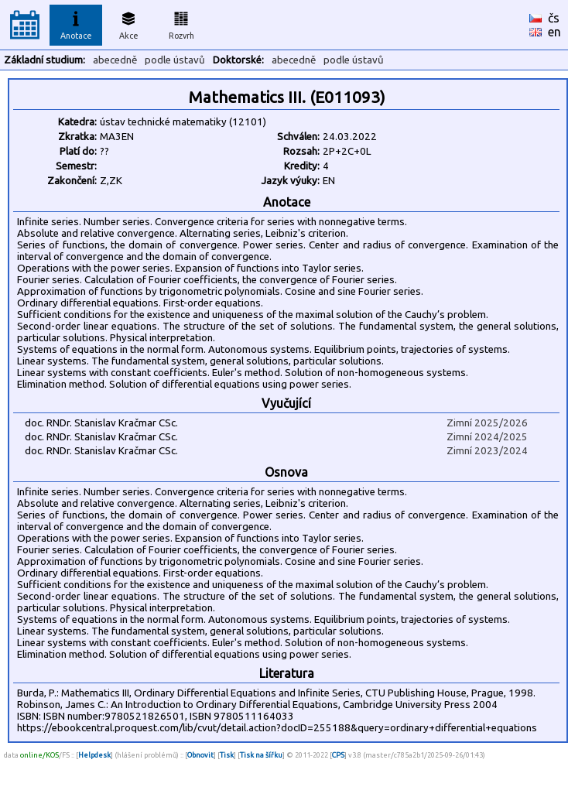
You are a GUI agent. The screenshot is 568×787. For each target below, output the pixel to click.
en (554, 32)
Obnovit (200, 755)
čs (553, 18)
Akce (128, 23)
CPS (338, 755)
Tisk (227, 755)
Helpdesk (94, 755)
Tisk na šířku (261, 755)
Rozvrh (181, 23)
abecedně (115, 60)
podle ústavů (175, 60)
